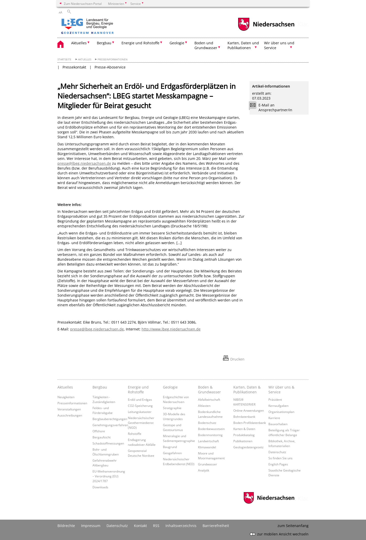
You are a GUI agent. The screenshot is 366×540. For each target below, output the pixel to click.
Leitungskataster (139, 412)
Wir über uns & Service (281, 389)
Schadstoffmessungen (108, 443)
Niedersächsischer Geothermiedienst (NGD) (141, 423)
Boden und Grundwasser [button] (205, 45)
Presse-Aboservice (110, 67)
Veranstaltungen (69, 409)
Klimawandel (207, 447)
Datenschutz (277, 452)
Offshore (99, 431)
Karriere (274, 418)
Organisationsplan (281, 412)
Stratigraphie (172, 408)
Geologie (170, 387)
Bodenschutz (207, 423)
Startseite (64, 59)
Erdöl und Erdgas (140, 399)
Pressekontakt (74, 67)
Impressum (90, 525)
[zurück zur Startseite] (101, 27)
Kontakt (140, 525)
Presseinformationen (113, 59)
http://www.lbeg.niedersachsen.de (171, 329)
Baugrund (170, 447)
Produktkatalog (244, 435)
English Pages (278, 464)
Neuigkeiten (65, 397)
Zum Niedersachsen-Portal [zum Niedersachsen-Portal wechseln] (83, 4)
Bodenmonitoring (210, 435)
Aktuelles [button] (79, 42)
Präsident (275, 399)
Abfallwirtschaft (209, 399)
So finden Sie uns (280, 458)
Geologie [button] (177, 42)
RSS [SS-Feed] (156, 525)
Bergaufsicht (102, 437)
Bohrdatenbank (244, 416)
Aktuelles (84, 59)
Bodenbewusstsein (211, 429)
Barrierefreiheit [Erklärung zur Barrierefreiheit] (216, 525)
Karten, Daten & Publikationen (247, 389)
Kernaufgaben (278, 406)
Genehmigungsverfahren (110, 425)
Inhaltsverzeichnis (180, 525)
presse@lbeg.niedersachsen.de (84, 163)
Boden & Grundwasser (209, 389)
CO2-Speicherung (140, 406)
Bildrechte (66, 525)
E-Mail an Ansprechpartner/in (272, 107)
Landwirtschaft (208, 441)
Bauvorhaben (277, 424)
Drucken (237, 359)
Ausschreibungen (69, 415)
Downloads (100, 487)
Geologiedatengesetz (248, 447)
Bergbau (100, 387)
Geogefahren (172, 453)
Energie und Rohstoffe (138, 389)
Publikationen (242, 441)
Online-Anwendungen (248, 410)
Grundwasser (207, 464)
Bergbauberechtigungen (110, 419)
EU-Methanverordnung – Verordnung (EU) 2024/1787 (109, 476)
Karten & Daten (244, 429)
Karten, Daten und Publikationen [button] (243, 45)
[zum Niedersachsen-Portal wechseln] (266, 30)
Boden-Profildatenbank (249, 423)
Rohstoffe (134, 434)
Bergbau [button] (104, 42)
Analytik (203, 470)
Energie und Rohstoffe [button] (140, 42)
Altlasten (204, 406)
